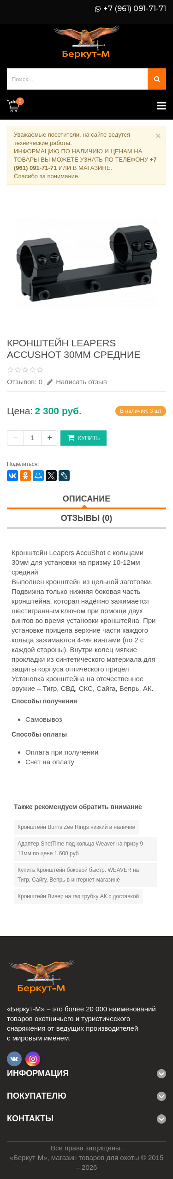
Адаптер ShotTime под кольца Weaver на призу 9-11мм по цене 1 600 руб (81, 848)
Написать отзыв (77, 382)
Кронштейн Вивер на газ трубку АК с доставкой (78, 896)
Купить (83, 437)
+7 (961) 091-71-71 (134, 9)
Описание (86, 498)
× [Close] (158, 135)
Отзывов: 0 (24, 382)
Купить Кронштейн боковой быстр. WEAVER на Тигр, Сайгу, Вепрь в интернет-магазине (78, 875)
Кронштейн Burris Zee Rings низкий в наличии (76, 827)
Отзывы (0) (87, 518)
